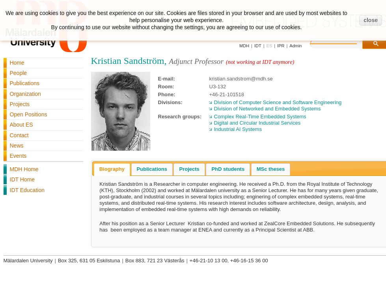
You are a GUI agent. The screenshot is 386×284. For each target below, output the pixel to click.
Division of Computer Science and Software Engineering (278, 102)
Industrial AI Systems (238, 129)
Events (18, 156)
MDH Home (24, 169)
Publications (25, 83)
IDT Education (27, 190)
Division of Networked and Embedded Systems (267, 109)
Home (17, 63)
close (371, 20)
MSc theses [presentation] (271, 169)
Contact (19, 135)
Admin (295, 45)
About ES (21, 124)
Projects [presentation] (189, 169)
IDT (257, 45)
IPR (280, 45)
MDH (244, 45)
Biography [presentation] (112, 169)
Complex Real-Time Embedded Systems (260, 117)
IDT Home (22, 179)
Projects (20, 104)
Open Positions (28, 114)
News (17, 145)
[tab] (112, 169)
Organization (25, 94)
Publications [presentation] (152, 169)
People (18, 73)
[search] (341, 42)
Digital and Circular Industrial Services (257, 123)
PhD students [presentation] (227, 169)
